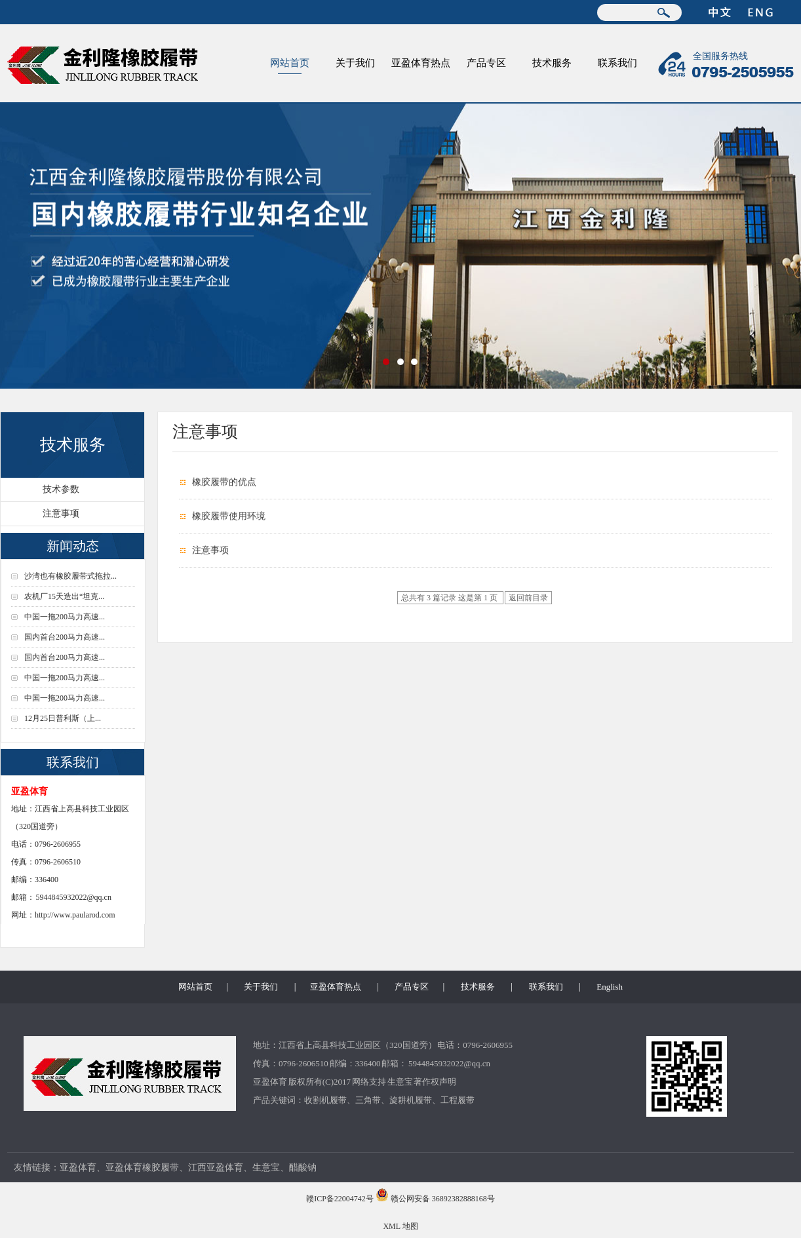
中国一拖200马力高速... (64, 616)
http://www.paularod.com (75, 914)
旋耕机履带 (410, 1100)
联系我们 (617, 63)
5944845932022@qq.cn (73, 897)
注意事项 (61, 513)
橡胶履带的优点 (224, 482)
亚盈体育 (270, 1082)
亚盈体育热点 (420, 63)
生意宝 (400, 1082)
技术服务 (552, 63)
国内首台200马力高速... (64, 637)
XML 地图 (400, 1226)
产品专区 (486, 63)
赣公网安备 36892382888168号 (443, 1198)
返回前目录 (528, 597)
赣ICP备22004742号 (340, 1198)
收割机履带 (325, 1100)
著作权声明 (435, 1082)
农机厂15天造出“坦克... (64, 596)
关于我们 (355, 63)
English (609, 987)
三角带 (368, 1100)
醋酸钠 (303, 1167)
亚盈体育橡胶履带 (142, 1167)
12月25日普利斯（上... (62, 718)
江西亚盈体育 (215, 1167)
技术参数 (61, 489)
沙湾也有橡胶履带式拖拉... (70, 576)
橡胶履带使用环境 (228, 516)
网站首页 (289, 63)
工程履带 (457, 1100)
